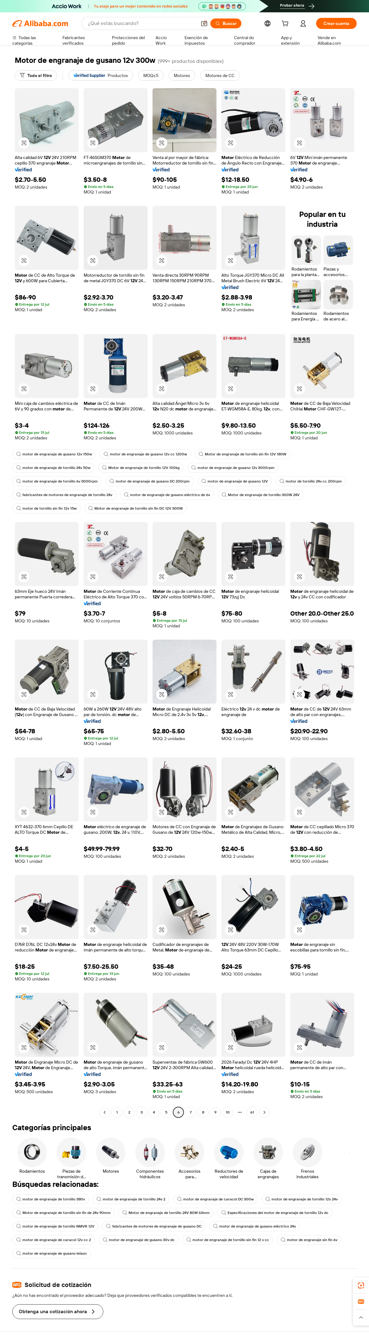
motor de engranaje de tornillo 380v (50, 1199)
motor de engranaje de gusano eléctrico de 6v (167, 494)
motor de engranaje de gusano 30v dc (139, 1239)
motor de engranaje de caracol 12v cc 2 (53, 1239)
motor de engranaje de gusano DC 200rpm (149, 481)
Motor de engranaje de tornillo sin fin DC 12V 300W (135, 508)
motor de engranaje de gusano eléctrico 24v (254, 1226)
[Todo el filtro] (36, 75)
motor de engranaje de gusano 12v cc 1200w (145, 454)
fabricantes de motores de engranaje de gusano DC (153, 1226)
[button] (204, 23)
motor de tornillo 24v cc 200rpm (311, 481)
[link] (361, 1285)
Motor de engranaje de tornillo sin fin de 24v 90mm (63, 1212)
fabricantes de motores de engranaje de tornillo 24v (64, 494)
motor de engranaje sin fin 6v (309, 1239)
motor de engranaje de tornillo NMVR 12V (55, 1226)
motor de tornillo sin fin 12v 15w (46, 508)
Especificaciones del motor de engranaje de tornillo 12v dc (274, 1212)
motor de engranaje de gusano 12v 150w (54, 454)
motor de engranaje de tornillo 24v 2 (131, 1199)
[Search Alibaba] (142, 23)
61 (252, 1112)
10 (228, 1112)
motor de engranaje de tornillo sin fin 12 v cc (227, 1239)
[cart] (286, 24)
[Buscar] (225, 23)
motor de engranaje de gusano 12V (234, 481)
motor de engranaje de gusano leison (51, 1253)
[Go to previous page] (104, 1112)
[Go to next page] (264, 1112)
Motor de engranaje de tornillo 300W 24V (261, 494)
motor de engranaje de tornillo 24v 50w (53, 467)
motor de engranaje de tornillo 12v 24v (301, 1199)
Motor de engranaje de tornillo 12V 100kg (141, 467)
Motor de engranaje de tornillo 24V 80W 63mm (166, 1212)
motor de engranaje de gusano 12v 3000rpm (233, 467)
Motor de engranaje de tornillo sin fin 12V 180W (242, 454)
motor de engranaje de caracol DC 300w (215, 1199)
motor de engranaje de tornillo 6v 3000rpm (57, 481)
